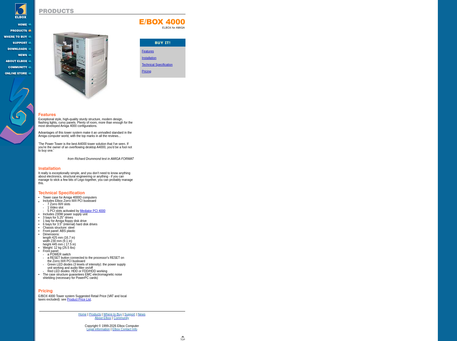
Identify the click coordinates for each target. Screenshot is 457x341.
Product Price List (79, 299)
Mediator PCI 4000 (92, 211)
